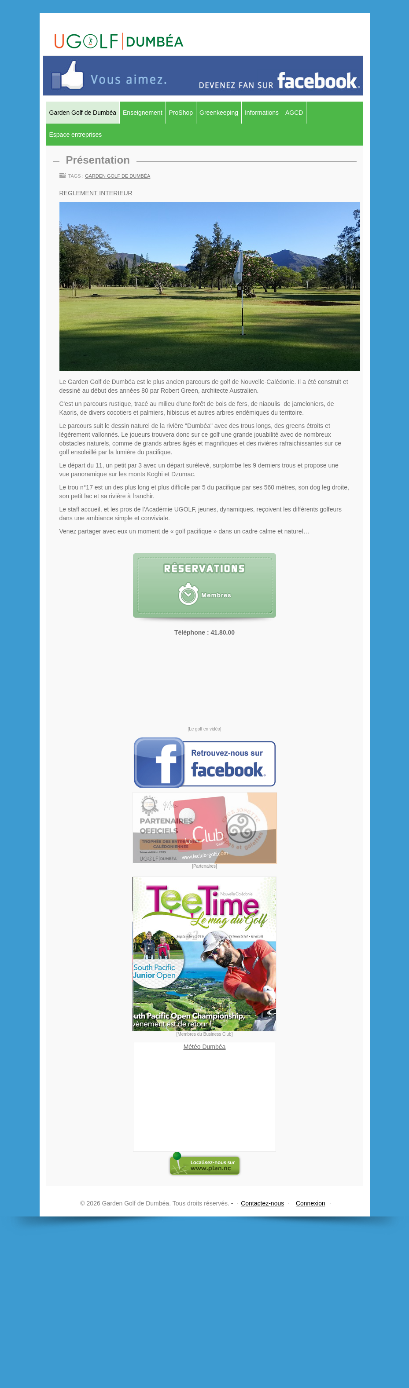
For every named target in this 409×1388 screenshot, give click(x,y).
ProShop (181, 112)
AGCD (294, 112)
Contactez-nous (262, 1203)
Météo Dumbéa (205, 1046)
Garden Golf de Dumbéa (83, 112)
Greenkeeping (218, 112)
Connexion (310, 1203)
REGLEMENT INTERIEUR (96, 193)
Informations (262, 112)
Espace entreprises (75, 134)
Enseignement (142, 112)
